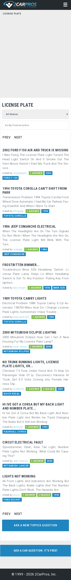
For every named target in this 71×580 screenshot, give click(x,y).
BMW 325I (59, 287)
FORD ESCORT (12, 499)
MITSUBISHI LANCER (16, 465)
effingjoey (18, 211)
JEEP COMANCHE (14, 254)
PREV (6, 137)
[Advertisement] (35, 55)
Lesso (16, 495)
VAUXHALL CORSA (15, 431)
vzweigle (17, 249)
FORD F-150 (10, 178)
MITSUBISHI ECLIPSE (16, 351)
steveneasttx (20, 173)
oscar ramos (20, 346)
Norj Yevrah (19, 287)
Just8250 (18, 389)
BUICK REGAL (12, 393)
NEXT (18, 137)
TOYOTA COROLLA (15, 216)
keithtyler (18, 427)
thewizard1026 (21, 317)
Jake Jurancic (20, 461)
